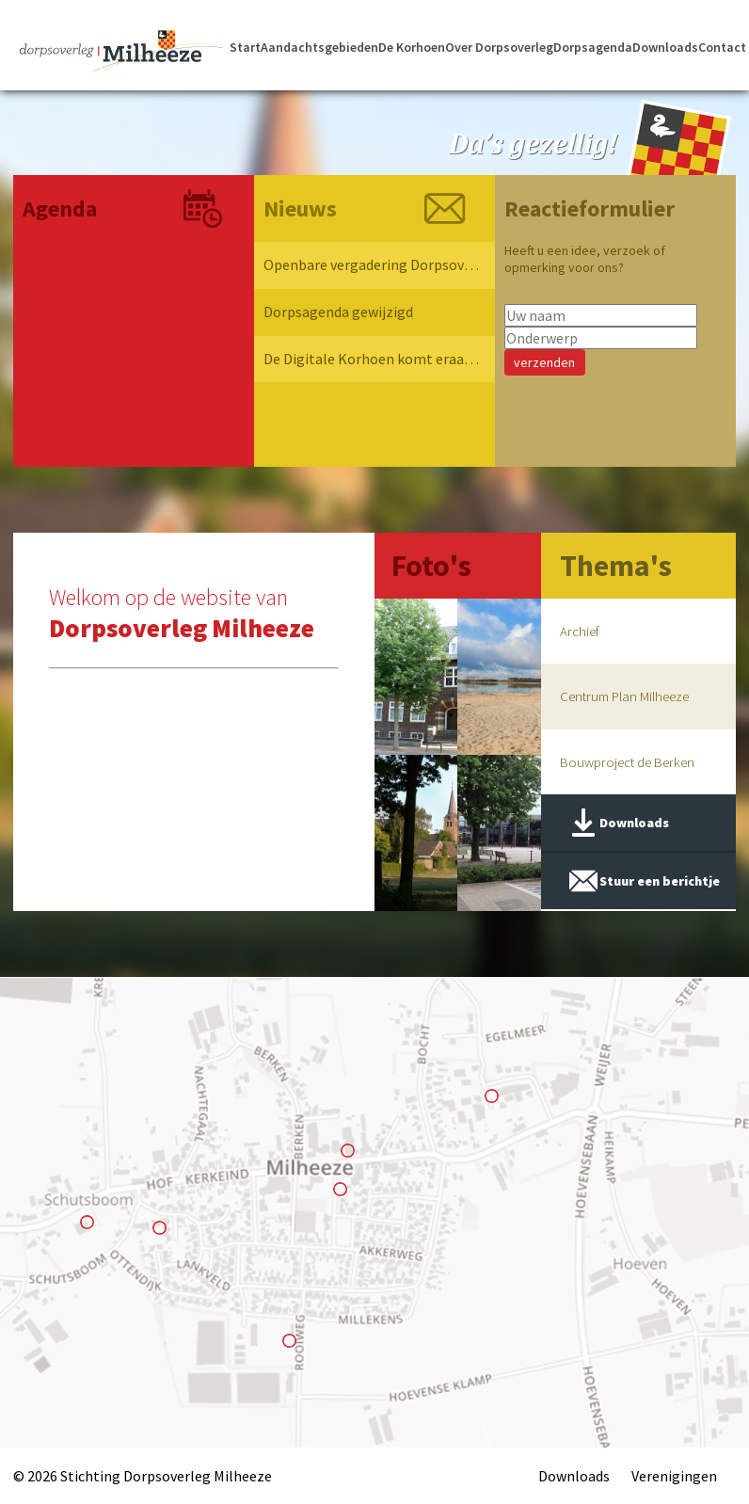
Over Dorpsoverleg (499, 48)
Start (245, 48)
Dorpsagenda (592, 48)
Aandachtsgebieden (319, 48)
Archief (579, 631)
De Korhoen (411, 48)
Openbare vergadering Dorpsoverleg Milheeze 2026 (371, 265)
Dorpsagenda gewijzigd (338, 312)
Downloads (665, 48)
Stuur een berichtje (659, 882)
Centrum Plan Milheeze (624, 697)
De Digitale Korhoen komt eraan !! (371, 359)
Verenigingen (674, 1475)
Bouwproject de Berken (627, 763)
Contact (722, 48)
